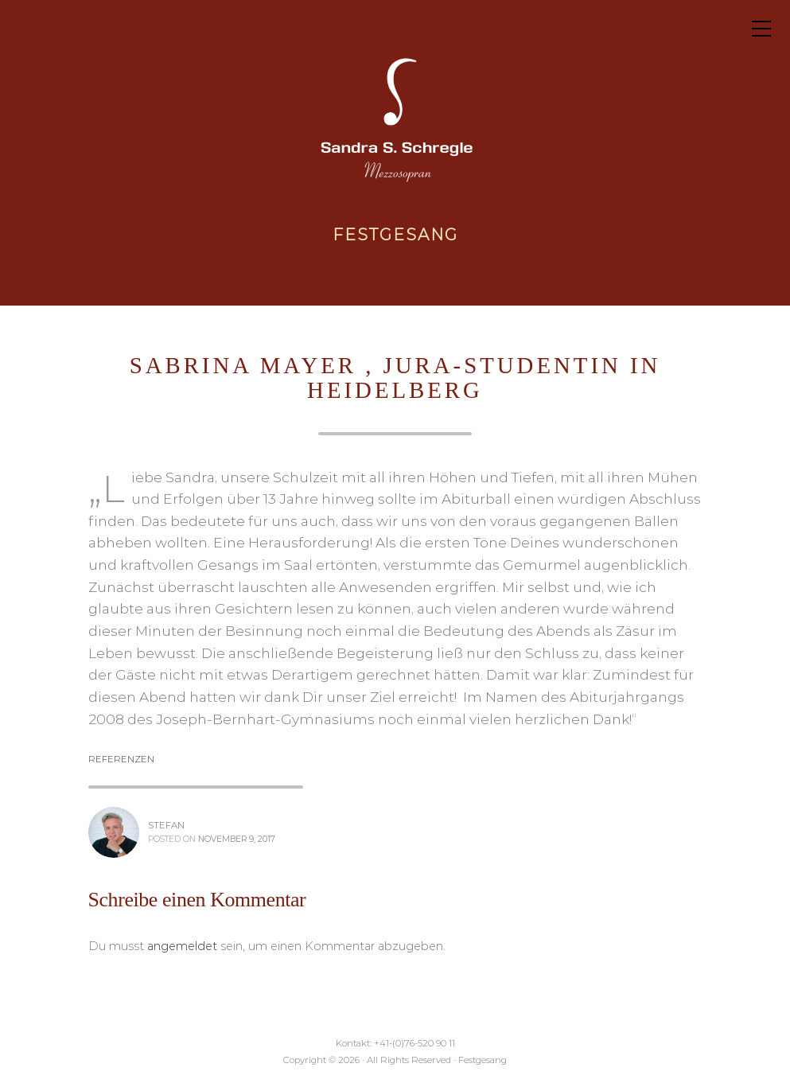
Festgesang (395, 235)
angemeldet (182, 946)
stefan (166, 825)
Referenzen (121, 759)
